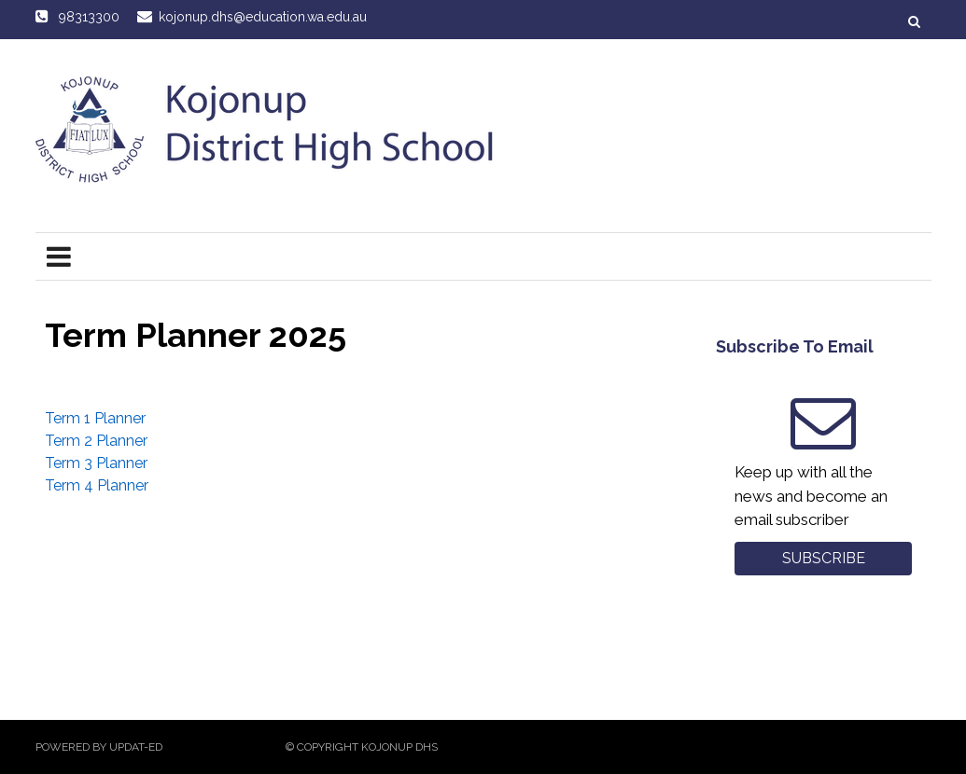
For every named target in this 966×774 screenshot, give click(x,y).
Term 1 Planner (95, 418)
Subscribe (823, 558)
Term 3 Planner (96, 463)
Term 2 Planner (96, 440)
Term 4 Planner (96, 485)
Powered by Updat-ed (98, 746)
